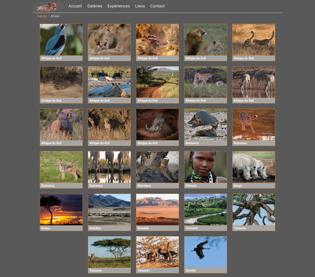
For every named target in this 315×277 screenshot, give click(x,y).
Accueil (75, 6)
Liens (140, 6)
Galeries (94, 6)
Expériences (119, 6)
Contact (157, 6)
